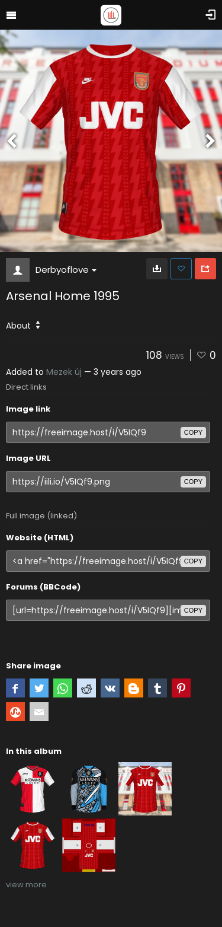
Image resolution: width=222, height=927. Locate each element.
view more (26, 884)
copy (193, 432)
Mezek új (64, 372)
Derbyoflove (66, 269)
